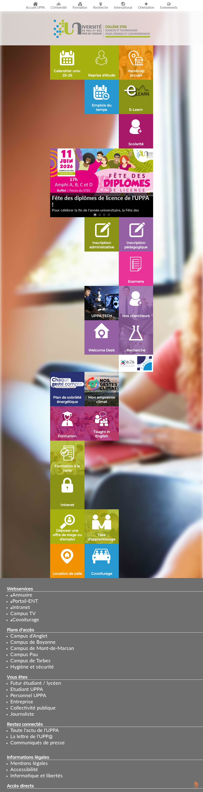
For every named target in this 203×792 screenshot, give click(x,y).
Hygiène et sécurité (32, 666)
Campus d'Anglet (28, 636)
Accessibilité (24, 769)
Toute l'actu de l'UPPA (34, 730)
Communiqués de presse (37, 742)
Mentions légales (29, 763)
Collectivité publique (33, 707)
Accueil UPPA (35, 7)
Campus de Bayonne (33, 642)
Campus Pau (24, 654)
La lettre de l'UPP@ (31, 736)
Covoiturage (25, 619)
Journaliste (22, 714)
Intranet (21, 607)
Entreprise (21, 701)
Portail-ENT (25, 601)
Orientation (146, 7)
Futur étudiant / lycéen (35, 683)
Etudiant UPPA (26, 689)
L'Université (59, 7)
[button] (94, 215)
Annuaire (22, 595)
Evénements (168, 7)
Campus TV (23, 613)
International (123, 7)
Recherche (100, 7)
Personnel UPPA (28, 695)
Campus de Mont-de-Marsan (42, 648)
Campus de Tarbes (30, 660)
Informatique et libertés (36, 775)
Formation (80, 7)
